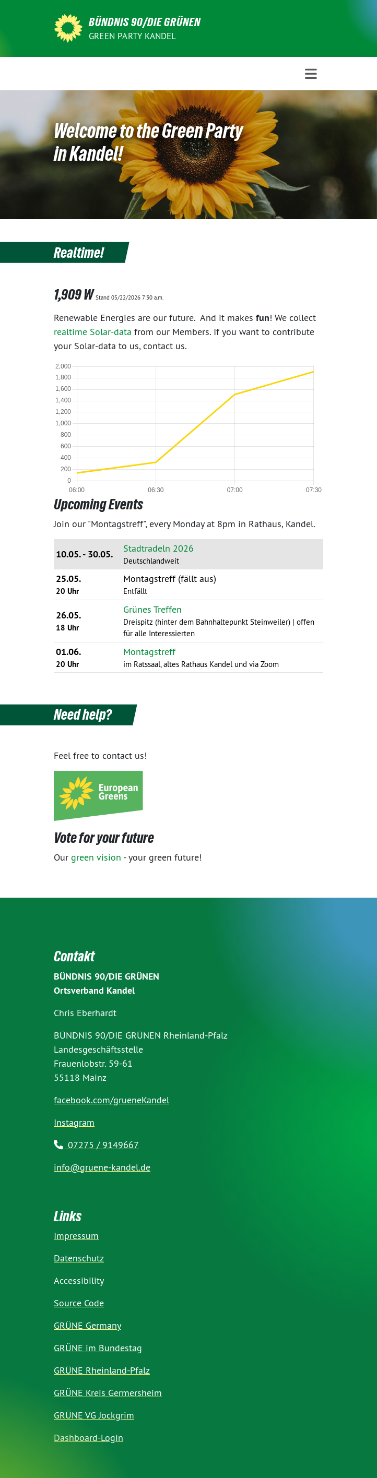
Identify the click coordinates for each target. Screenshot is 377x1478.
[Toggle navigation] (311, 74)
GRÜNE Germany (87, 1325)
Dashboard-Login (88, 1438)
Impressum (76, 1236)
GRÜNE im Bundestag (98, 1348)
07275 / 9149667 (96, 1145)
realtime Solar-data (93, 332)
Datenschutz (79, 1258)
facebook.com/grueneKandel (111, 1100)
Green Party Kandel (132, 36)
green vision (96, 857)
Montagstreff (149, 652)
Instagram (74, 1122)
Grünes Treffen (152, 609)
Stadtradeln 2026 (158, 548)
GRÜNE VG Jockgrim (94, 1415)
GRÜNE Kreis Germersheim (108, 1393)
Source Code (79, 1303)
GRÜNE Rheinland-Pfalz (102, 1370)
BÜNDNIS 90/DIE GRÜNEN (145, 22)
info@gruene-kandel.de (102, 1167)
